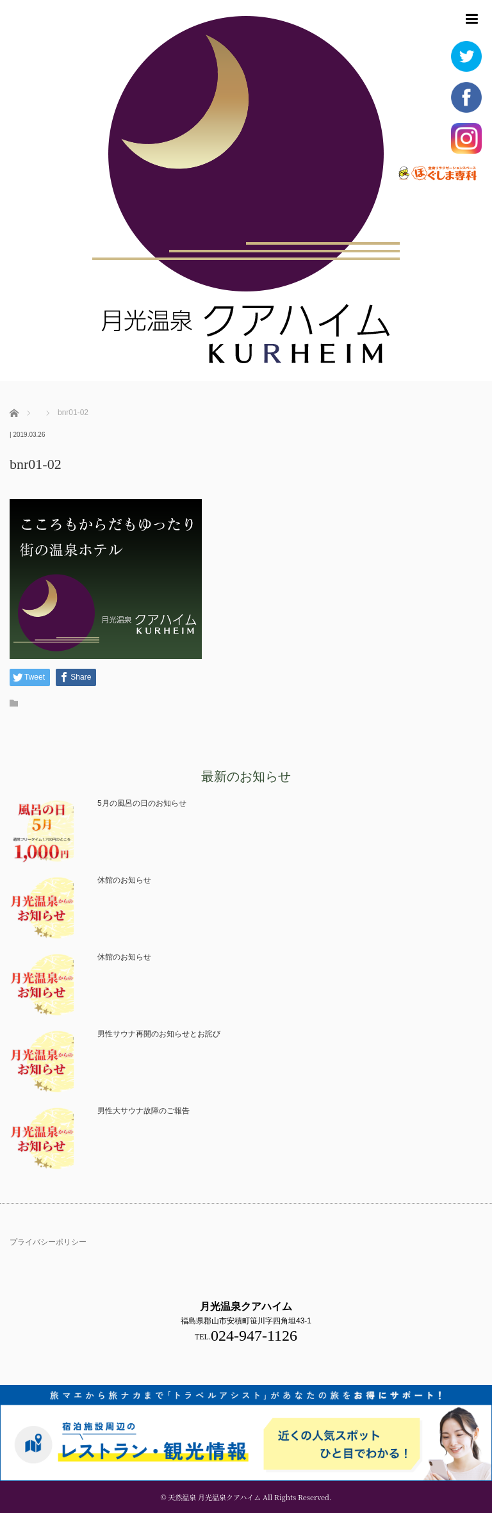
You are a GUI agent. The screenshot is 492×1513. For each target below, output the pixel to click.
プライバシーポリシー (48, 1242)
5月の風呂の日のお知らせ (141, 803)
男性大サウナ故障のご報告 (143, 1110)
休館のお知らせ (124, 880)
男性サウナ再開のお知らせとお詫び (158, 1033)
